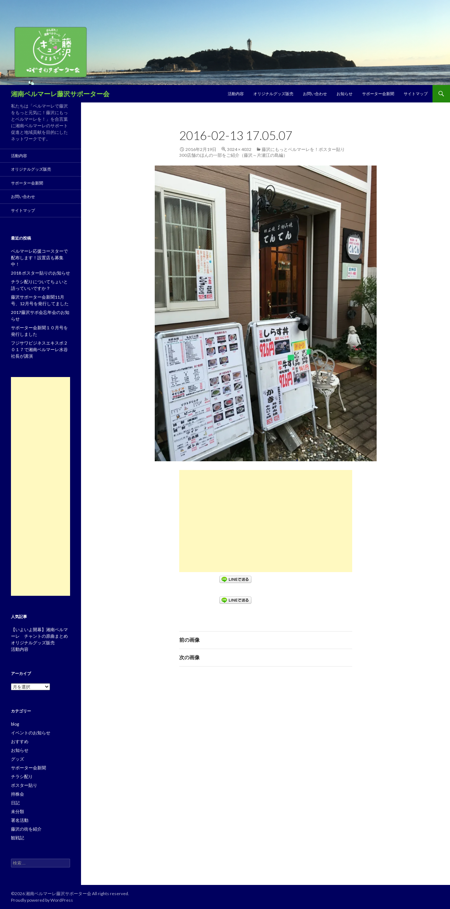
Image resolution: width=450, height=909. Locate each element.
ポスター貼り (24, 785)
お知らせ (344, 93)
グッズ (17, 759)
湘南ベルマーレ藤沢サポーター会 (60, 94)
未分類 (17, 811)
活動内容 (236, 93)
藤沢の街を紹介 (26, 829)
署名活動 (19, 820)
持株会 (17, 794)
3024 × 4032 (239, 149)
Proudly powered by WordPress (42, 900)
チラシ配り (22, 776)
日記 (15, 802)
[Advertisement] (265, 521)
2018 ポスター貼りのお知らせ (40, 273)
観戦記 (17, 837)
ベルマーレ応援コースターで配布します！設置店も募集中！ (39, 257)
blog (15, 724)
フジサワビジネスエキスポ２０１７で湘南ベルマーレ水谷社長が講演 (39, 349)
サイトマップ (416, 93)
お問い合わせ (315, 93)
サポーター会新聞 (378, 93)
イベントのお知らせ (30, 732)
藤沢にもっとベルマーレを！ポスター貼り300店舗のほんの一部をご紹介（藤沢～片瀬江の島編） (262, 152)
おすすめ (19, 741)
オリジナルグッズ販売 (273, 93)
